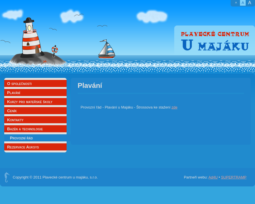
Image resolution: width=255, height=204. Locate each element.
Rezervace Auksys (23, 147)
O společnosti (19, 83)
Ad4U (213, 177)
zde (174, 107)
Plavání (13, 92)
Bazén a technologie (25, 129)
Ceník (12, 111)
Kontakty (15, 120)
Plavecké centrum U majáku (214, 40)
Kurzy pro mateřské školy (29, 101)
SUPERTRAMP (233, 177)
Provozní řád (21, 138)
